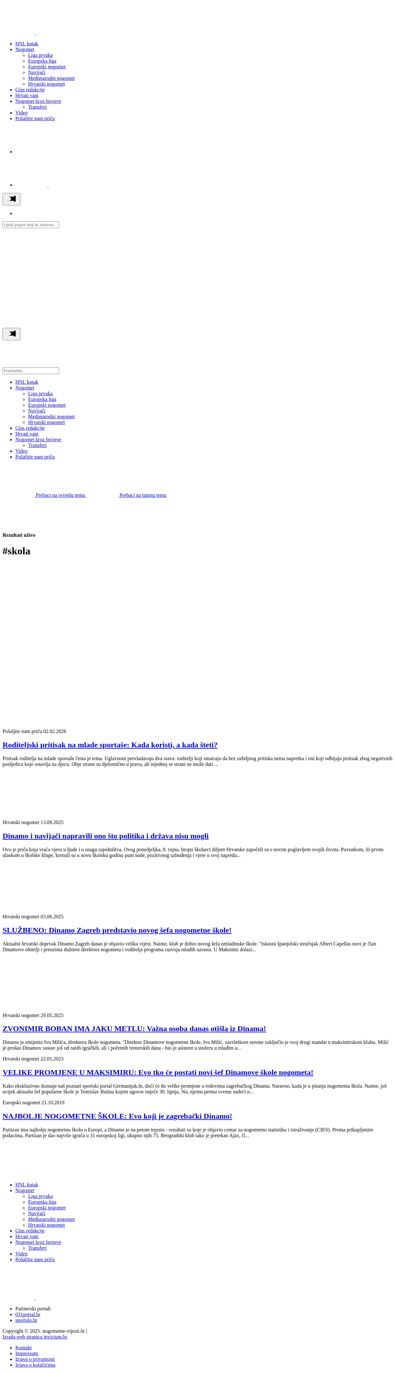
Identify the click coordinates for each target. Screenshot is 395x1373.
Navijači (36, 72)
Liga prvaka (40, 55)
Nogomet (24, 49)
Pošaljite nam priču (35, 118)
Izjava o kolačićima (35, 1365)
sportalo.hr (26, 1320)
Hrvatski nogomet (46, 84)
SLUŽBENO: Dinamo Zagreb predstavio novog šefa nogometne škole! (117, 930)
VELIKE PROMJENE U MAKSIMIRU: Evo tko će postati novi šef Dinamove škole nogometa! (158, 1072)
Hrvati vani (26, 95)
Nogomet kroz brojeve (38, 101)
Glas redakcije (30, 89)
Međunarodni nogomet (51, 78)
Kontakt (23, 1347)
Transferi (37, 107)
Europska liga (42, 61)
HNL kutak (26, 43)
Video (21, 112)
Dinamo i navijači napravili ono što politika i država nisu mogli (106, 836)
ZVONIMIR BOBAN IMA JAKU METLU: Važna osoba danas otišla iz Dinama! (134, 1028)
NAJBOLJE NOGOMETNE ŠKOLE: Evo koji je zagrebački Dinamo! (117, 1116)
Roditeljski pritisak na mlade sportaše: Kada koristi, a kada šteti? (110, 745)
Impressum (26, 1353)
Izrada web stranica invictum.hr (35, 1336)
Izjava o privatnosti (35, 1359)
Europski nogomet (47, 66)
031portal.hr (28, 1314)
